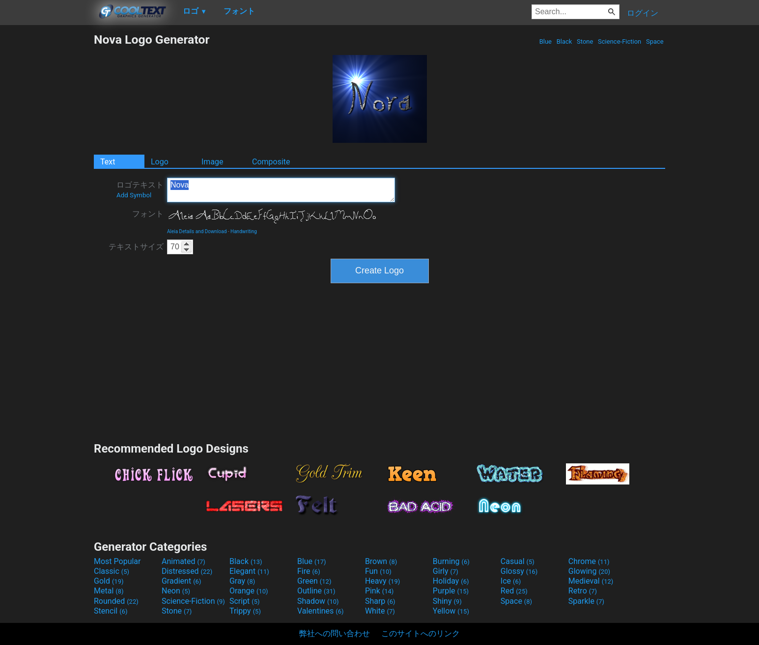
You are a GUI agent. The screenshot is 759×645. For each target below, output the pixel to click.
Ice (511, 581)
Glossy (519, 571)
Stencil (110, 611)
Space (655, 41)
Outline (316, 590)
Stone (585, 41)
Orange (248, 590)
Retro (582, 590)
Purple (451, 590)
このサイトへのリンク (420, 633)
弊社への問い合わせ (334, 633)
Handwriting (243, 231)
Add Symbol (133, 195)
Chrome (589, 561)
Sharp (380, 601)
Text (107, 161)
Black (564, 41)
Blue (545, 41)
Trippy (245, 611)
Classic (111, 571)
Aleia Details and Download (196, 231)
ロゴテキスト (140, 189)
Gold (109, 581)
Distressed (187, 571)
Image (212, 161)
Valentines (320, 611)
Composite (271, 161)
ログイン (642, 13)
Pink (379, 590)
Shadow (318, 601)
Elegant (249, 571)
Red (514, 590)
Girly (445, 571)
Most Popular (117, 561)
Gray (242, 581)
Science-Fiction (619, 41)
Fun (378, 571)
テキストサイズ (136, 246)
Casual (517, 561)
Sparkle (586, 601)
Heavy (382, 581)
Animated (183, 561)
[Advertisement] (46, 179)
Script (244, 601)
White (380, 611)
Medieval (591, 581)
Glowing (589, 571)
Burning (451, 561)
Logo (160, 161)
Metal (109, 590)
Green (314, 581)
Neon (176, 590)
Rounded (116, 601)
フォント (148, 213)
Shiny (447, 601)
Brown (381, 561)
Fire (308, 571)
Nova (281, 190)
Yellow (451, 611)
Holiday (451, 581)
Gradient (181, 581)
